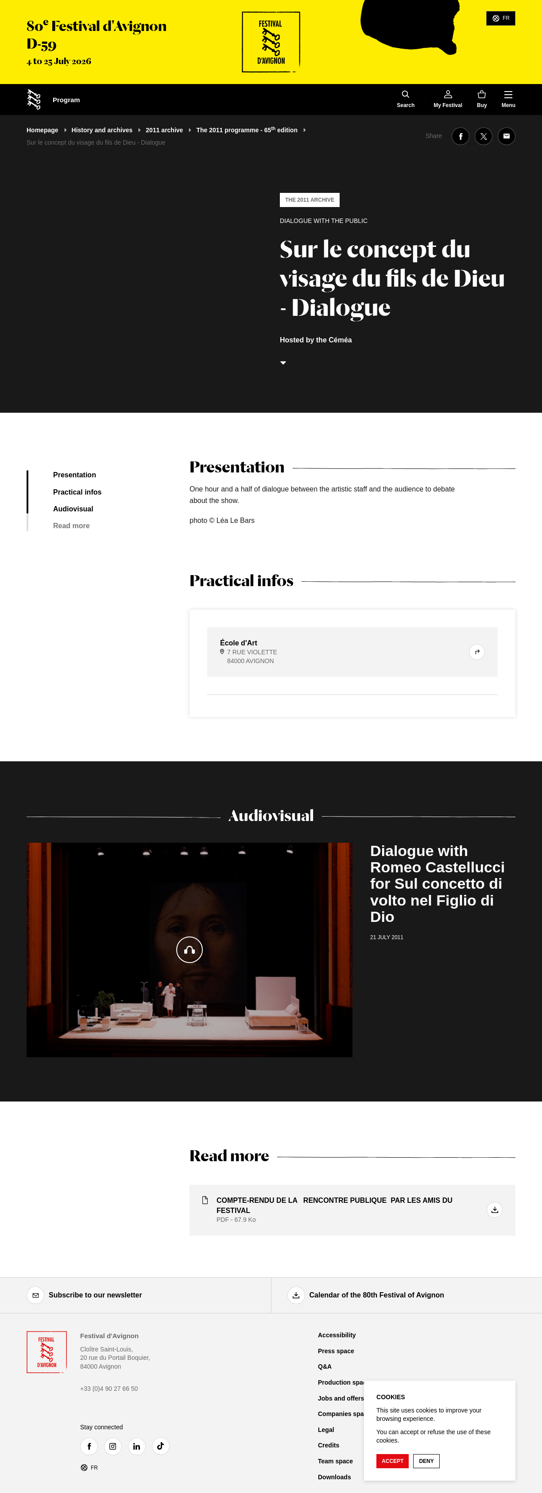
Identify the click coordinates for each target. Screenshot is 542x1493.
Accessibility (337, 1335)
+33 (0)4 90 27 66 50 (109, 1388)
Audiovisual (73, 509)
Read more (71, 526)
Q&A (325, 1366)
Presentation (74, 475)
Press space (336, 1351)
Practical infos (77, 492)
